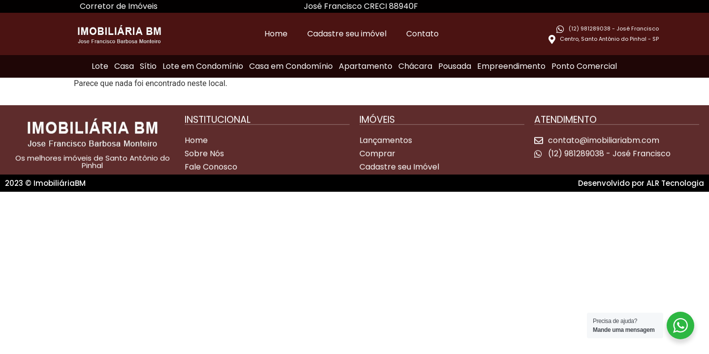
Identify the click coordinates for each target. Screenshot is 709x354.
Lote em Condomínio (202, 66)
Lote (100, 66)
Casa (124, 66)
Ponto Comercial (584, 66)
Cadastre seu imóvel (347, 33)
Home (276, 33)
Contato (422, 33)
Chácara (415, 66)
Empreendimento (511, 66)
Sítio (148, 66)
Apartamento (365, 66)
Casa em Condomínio (291, 66)
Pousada (454, 66)
